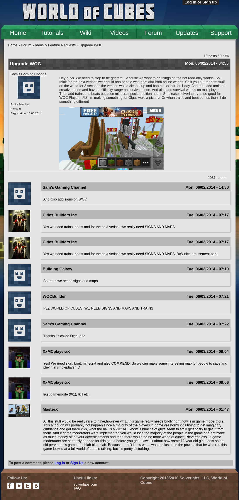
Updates (187, 32)
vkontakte (36, 486)
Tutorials (51, 32)
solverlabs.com (85, 484)
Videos (119, 32)
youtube (19, 486)
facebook (10, 486)
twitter (27, 486)
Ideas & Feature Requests (55, 45)
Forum (153, 32)
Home (18, 32)
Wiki (86, 32)
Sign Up (76, 463)
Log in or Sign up (201, 2)
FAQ (77, 488)
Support (221, 32)
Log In (59, 463)
